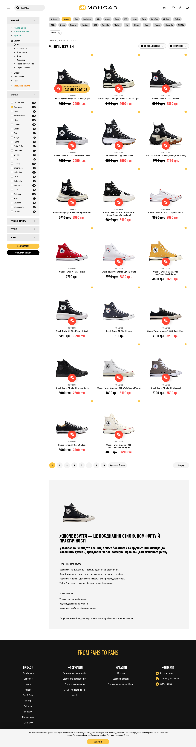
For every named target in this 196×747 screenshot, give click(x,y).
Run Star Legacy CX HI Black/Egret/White (72, 212)
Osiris (117, 19)
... (89, 465)
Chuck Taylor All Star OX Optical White (165, 212)
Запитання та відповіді (75, 673)
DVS (125, 19)
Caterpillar (105, 25)
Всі (18, 44)
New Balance (87, 19)
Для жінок (63, 41)
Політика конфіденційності (121, 684)
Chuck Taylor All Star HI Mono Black (72, 388)
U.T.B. (53, 25)
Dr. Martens (54, 19)
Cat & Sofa (154, 19)
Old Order (166, 19)
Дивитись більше (117, 465)
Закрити (98, 741)
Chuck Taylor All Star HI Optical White (119, 272)
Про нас (121, 673)
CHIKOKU (181, 25)
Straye (135, 19)
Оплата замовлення (75, 684)
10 (104, 465)
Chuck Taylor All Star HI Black (165, 99)
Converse (66, 19)
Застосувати (23, 246)
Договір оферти (121, 679)
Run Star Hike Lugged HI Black (119, 155)
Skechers (117, 25)
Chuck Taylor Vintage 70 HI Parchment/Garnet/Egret (118, 446)
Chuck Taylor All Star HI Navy (118, 331)
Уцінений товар (21, 31)
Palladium (85, 25)
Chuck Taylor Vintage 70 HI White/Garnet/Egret (118, 388)
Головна (52, 41)
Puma (144, 19)
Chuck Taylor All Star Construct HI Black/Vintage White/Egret (118, 213)
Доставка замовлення (74, 679)
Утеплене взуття (22, 86)
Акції (74, 695)
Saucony (157, 25)
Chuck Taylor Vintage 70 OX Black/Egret (165, 331)
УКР (164, 7)
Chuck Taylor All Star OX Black (72, 445)
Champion (73, 25)
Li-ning (62, 25)
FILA (127, 25)
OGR (95, 25)
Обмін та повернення (74, 690)
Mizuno (147, 25)
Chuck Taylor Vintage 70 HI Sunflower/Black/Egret (165, 273)
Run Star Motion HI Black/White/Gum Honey (166, 155)
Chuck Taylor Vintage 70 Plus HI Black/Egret (118, 99)
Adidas (107, 19)
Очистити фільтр (23, 252)
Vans (76, 19)
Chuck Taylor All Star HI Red (72, 272)
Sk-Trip (177, 19)
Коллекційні (20, 28)
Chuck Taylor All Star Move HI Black (72, 331)
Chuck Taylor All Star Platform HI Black (72, 155)
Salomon (136, 25)
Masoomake (169, 25)
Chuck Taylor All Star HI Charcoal (166, 388)
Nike (98, 19)
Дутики (17, 35)
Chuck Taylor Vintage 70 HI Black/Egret (72, 99)
